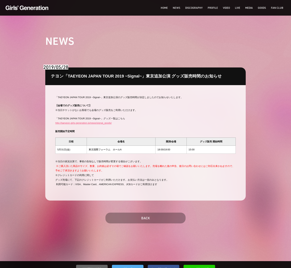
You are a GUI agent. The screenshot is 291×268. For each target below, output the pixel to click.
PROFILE (213, 8)
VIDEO (226, 8)
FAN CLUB (277, 8)
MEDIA (249, 8)
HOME (164, 8)
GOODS (262, 8)
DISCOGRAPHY (194, 8)
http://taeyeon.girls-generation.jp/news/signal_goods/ (83, 123)
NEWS (176, 8)
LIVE (237, 8)
